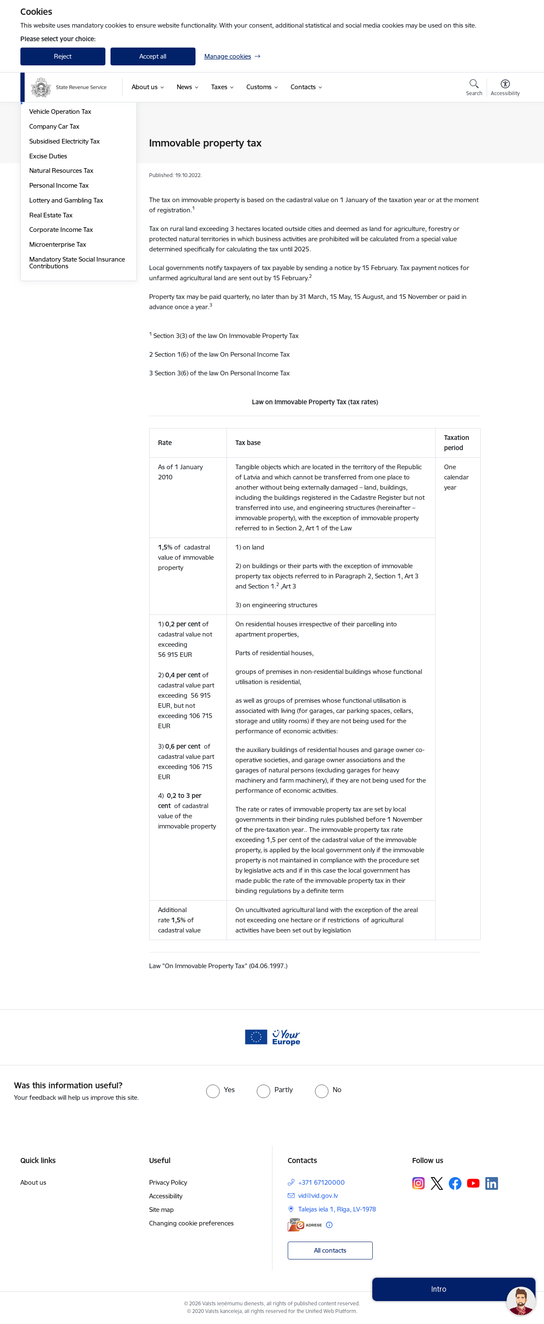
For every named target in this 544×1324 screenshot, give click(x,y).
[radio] (220, 1090)
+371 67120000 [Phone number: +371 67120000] (321, 1182)
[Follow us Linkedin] (491, 1183)
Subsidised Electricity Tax (64, 232)
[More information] (329, 1225)
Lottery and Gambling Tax (66, 291)
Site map (161, 1210)
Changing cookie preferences (191, 1223)
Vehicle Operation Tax (60, 202)
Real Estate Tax (51, 306)
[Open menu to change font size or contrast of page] (505, 89)
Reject (62, 56)
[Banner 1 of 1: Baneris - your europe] (272, 1037)
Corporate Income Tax (61, 320)
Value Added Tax (53, 143)
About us (33, 1182)
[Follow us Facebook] (455, 1183)
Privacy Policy (168, 1182)
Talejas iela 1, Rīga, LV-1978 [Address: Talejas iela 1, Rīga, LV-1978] (337, 1209)
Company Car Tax (54, 217)
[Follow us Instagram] (418, 1183)
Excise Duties (48, 247)
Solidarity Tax (48, 158)
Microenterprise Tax (57, 335)
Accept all (152, 56)
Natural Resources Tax (61, 261)
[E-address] (305, 1225)
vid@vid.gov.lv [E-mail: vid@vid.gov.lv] (318, 1196)
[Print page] (503, 139)
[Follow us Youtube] (473, 1183)
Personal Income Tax (59, 276)
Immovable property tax (63, 188)
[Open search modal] (474, 89)
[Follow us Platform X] (437, 1183)
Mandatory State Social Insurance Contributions (77, 353)
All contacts (330, 1250)
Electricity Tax (48, 173)
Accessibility (165, 1196)
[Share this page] (503, 160)
